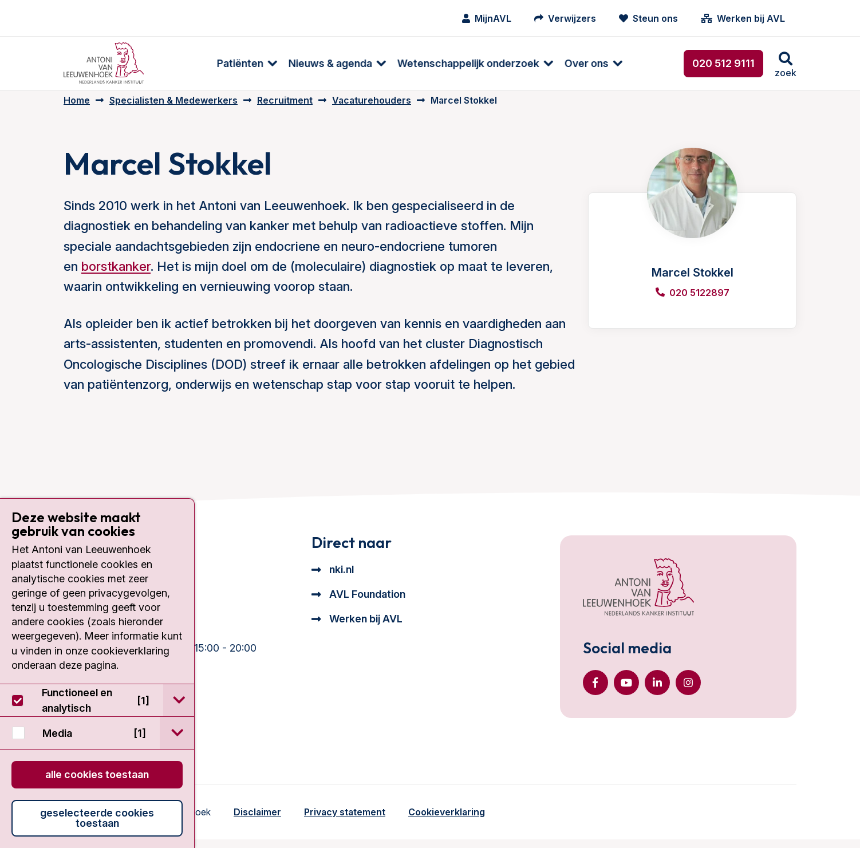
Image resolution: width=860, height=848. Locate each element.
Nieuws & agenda (280, 63)
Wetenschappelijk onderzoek (418, 63)
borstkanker (116, 274)
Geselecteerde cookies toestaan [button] (97, 818)
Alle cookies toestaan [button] (97, 774)
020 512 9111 (723, 63)
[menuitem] (191, 63)
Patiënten (190, 63)
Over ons (536, 63)
